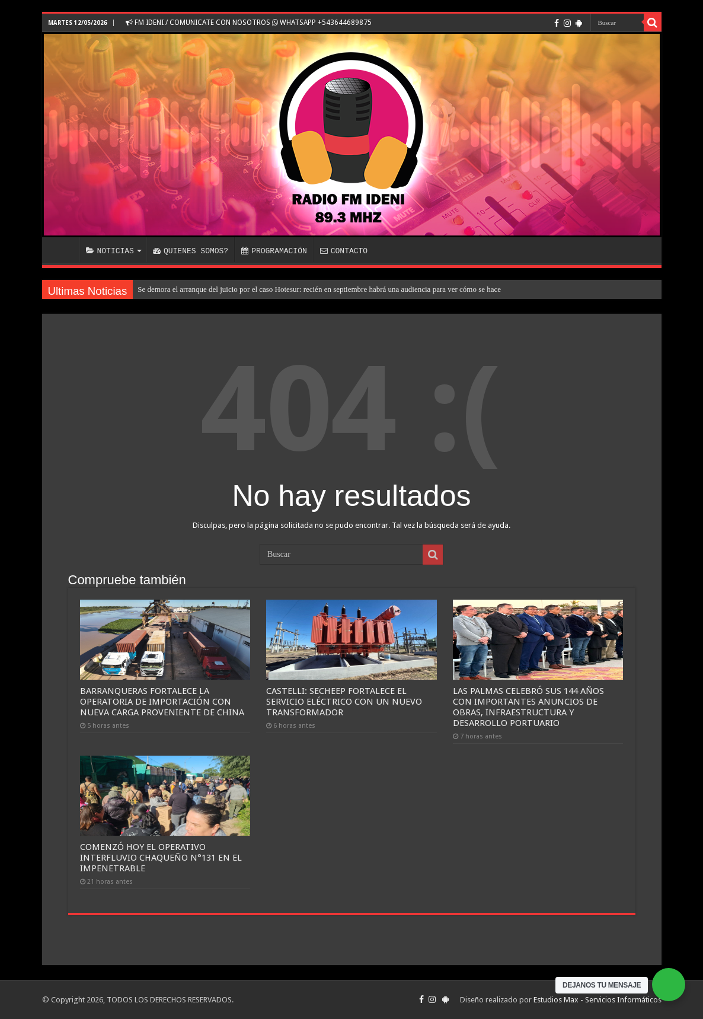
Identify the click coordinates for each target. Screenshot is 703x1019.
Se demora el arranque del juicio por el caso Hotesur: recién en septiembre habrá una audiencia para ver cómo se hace (319, 289)
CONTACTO (344, 251)
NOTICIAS (110, 251)
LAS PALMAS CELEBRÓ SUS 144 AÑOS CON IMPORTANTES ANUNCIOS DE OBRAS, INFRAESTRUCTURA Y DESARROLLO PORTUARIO (528, 707)
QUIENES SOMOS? (190, 251)
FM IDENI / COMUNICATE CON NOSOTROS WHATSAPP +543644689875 (249, 22)
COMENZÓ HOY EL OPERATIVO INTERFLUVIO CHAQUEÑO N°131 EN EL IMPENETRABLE (161, 858)
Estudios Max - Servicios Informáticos (597, 999)
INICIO (63, 249)
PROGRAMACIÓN (274, 251)
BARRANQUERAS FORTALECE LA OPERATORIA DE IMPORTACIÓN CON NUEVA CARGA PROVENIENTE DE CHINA (162, 702)
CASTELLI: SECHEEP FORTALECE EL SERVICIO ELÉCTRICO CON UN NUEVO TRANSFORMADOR (344, 702)
